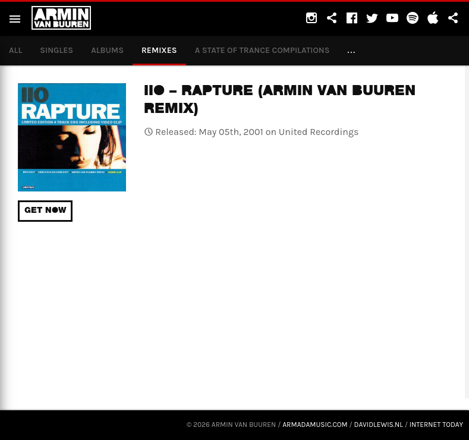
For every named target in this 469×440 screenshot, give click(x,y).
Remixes (159, 50)
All (15, 50)
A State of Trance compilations (262, 50)
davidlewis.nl (378, 424)
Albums (107, 50)
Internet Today (436, 424)
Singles (56, 50)
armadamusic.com (315, 424)
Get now (45, 211)
